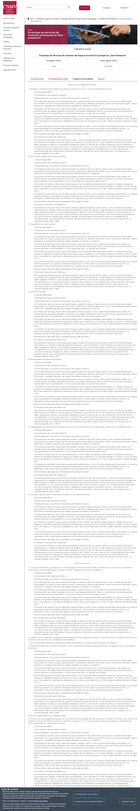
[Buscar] (68, 7)
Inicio (32, 19)
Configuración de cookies (86, 794)
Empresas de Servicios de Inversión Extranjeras (78, 19)
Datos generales (37, 79)
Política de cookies (40, 801)
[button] (13, 18)
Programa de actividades (83, 79)
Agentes (101, 79)
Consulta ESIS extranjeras (107, 19)
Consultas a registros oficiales (47, 19)
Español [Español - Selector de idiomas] (123, 8)
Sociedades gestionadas (58, 79)
